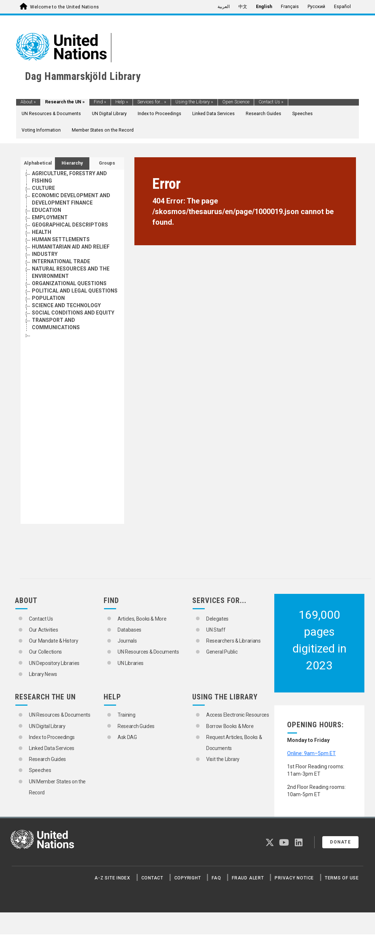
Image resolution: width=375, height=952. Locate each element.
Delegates (217, 619)
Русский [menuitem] (316, 6)
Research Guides (263, 113)
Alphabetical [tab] (38, 163)
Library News (43, 674)
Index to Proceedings (159, 113)
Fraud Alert (248, 878)
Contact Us (271, 101)
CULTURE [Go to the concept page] (43, 188)
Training (126, 715)
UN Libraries (131, 663)
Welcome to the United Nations (64, 7)
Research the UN (65, 101)
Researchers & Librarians (233, 641)
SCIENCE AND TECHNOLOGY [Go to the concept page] (66, 305)
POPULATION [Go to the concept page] (48, 298)
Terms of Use (342, 878)
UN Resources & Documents (51, 113)
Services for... (151, 101)
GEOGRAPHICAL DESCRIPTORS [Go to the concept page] (70, 225)
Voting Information (41, 130)
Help (121, 101)
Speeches (302, 113)
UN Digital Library (109, 113)
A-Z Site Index (112, 878)
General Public (221, 652)
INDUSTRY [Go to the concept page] (44, 254)
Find (100, 101)
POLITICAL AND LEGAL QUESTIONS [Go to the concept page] (75, 291)
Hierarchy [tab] (72, 163)
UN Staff (215, 630)
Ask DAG (127, 737)
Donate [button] (340, 842)
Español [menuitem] (342, 6)
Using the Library (194, 101)
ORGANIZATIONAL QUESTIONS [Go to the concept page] (69, 283)
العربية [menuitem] (224, 6)
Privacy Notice (294, 878)
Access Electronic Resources (237, 715)
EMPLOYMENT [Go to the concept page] (50, 217)
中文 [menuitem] (242, 6)
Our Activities (43, 630)
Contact (152, 878)
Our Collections (45, 652)
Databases (129, 630)
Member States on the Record (103, 130)
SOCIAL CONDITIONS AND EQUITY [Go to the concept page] (73, 313)
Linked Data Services (213, 113)
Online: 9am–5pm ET (311, 753)
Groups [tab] (107, 163)
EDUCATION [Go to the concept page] (46, 210)
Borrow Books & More (229, 726)
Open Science (235, 101)
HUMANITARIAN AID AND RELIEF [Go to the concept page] (70, 247)
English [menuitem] (264, 6)
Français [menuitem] (290, 6)
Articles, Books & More (142, 619)
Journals (127, 641)
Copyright (187, 878)
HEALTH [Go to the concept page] (41, 232)
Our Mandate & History (53, 641)
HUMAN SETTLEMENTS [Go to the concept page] (61, 239)
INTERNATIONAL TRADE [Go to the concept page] (61, 261)
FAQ (216, 878)
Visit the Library (223, 759)
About (28, 101)
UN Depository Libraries (54, 663)
